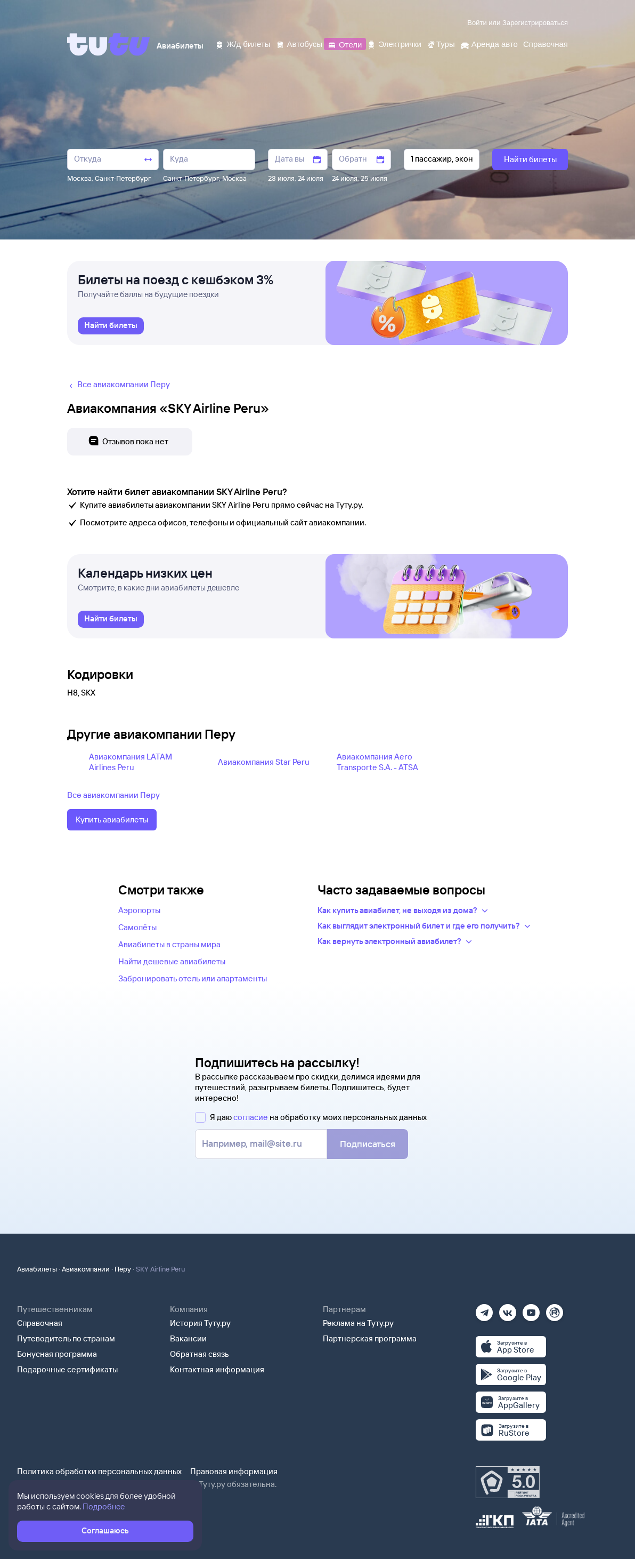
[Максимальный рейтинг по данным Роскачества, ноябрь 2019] (508, 1482)
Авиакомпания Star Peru (264, 762)
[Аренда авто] (489, 43)
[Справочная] (545, 43)
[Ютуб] (531, 1309)
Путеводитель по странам (66, 1338)
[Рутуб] (554, 1309)
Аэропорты (139, 910)
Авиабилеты (37, 1269)
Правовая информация (234, 1471)
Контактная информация (217, 1369)
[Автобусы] (299, 43)
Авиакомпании (86, 1269)
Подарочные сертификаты (67, 1369)
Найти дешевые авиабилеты (171, 961)
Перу (123, 1269)
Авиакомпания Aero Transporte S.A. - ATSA (377, 761)
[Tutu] (108, 44)
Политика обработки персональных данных (99, 1471)
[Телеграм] (484, 1309)
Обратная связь (199, 1354)
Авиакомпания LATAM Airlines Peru (130, 761)
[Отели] (345, 43)
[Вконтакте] (507, 1309)
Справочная (39, 1323)
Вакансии (188, 1338)
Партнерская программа (370, 1338)
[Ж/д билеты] (242, 43)
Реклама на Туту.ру (358, 1323)
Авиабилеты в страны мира (169, 944)
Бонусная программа (57, 1354)
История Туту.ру (200, 1323)
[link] (111, 325)
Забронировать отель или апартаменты (192, 978)
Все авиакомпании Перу (113, 795)
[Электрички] (394, 43)
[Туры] (441, 43)
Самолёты (137, 927)
